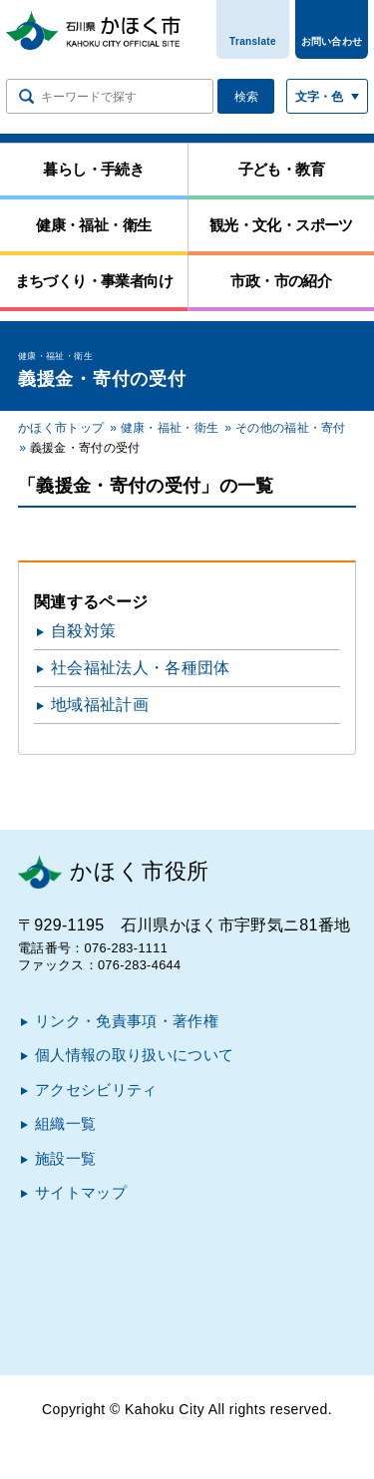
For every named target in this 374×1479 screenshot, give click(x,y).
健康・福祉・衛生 (170, 428)
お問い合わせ (332, 41)
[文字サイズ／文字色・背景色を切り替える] (327, 96)
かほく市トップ (61, 428)
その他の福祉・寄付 (290, 428)
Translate (252, 41)
